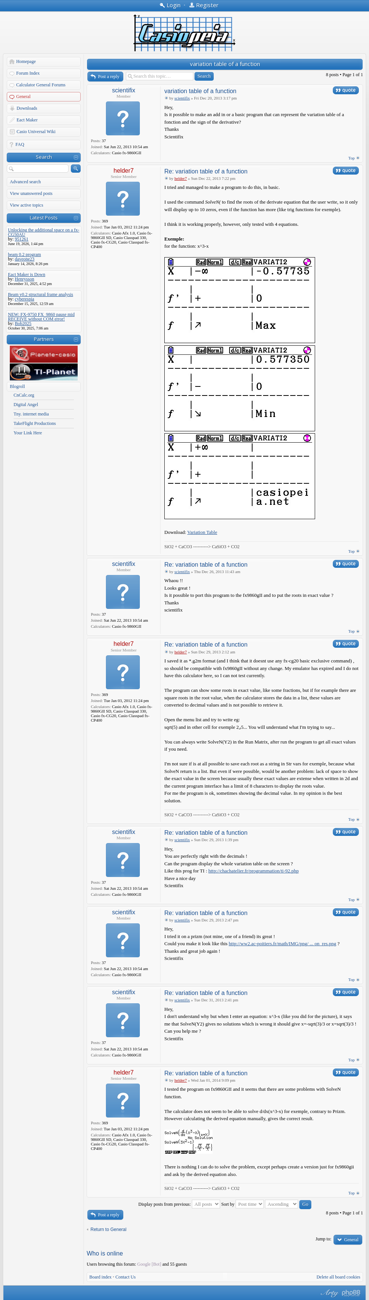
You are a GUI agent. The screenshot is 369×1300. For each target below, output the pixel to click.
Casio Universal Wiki (36, 131)
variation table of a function (225, 63)
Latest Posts (44, 217)
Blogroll (17, 386)
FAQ (19, 144)
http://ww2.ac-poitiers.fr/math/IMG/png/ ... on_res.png (282, 943)
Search (44, 156)
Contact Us (125, 1277)
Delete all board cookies (338, 1277)
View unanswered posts (31, 193)
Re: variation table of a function (206, 171)
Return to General (108, 1229)
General (23, 96)
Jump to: (323, 1239)
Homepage (26, 61)
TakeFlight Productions (35, 423)
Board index (100, 1277)
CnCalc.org (24, 395)
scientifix (123, 90)
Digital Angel (26, 404)
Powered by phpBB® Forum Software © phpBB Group (351, 1293)
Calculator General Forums (41, 84)
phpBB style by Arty (328, 1293)
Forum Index (28, 73)
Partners (44, 339)
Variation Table (202, 532)
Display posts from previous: (179, 1204)
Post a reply (108, 76)
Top (351, 158)
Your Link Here (28, 432)
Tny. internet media (31, 414)
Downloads (27, 108)
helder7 (123, 170)
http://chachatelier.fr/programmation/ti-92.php (253, 871)
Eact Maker (27, 120)
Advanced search (25, 181)
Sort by (242, 1204)
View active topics (26, 205)
